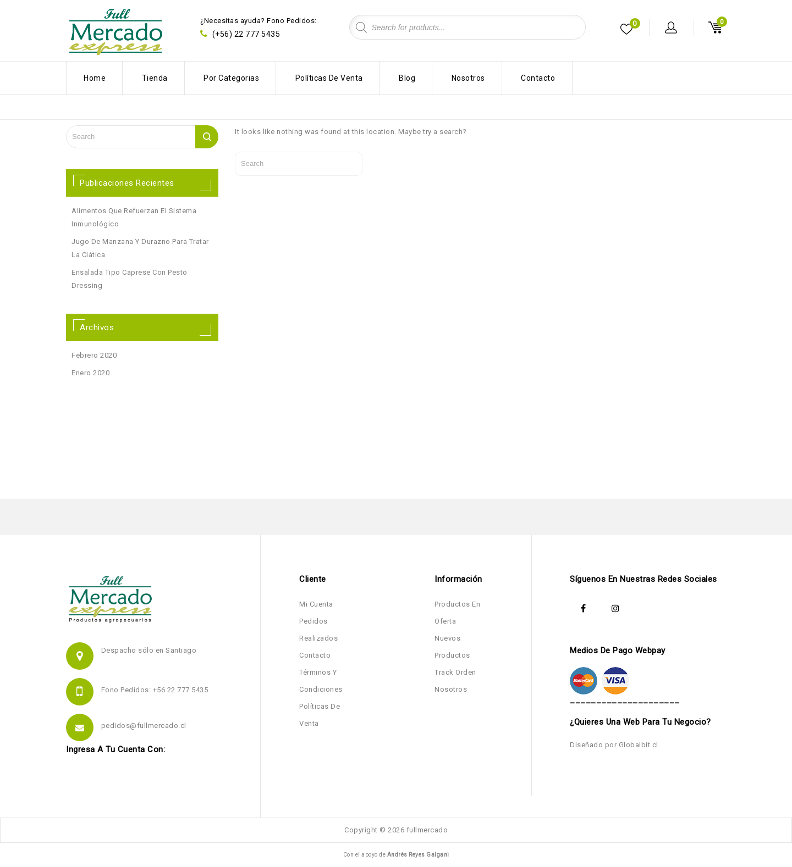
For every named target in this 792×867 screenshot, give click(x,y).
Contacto (538, 78)
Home (95, 78)
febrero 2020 (94, 355)
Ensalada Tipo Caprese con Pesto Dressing (130, 279)
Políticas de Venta (329, 78)
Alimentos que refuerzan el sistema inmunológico (134, 217)
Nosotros (468, 78)
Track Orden (455, 672)
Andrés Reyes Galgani (418, 855)
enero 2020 (90, 373)
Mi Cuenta (316, 604)
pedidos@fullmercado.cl (143, 725)
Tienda (155, 78)
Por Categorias (231, 78)
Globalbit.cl (638, 745)
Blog (407, 78)
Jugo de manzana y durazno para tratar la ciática (140, 248)
